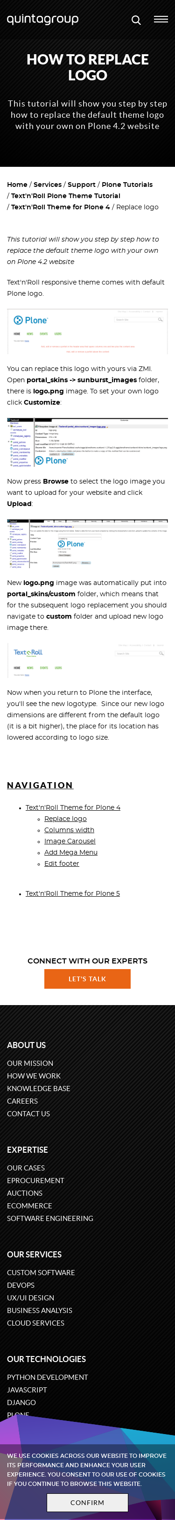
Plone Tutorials (127, 185)
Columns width (69, 830)
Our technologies (46, 1359)
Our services (34, 1254)
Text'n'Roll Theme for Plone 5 (73, 894)
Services (48, 185)
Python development (47, 1377)
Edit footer (61, 864)
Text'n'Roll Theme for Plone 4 (60, 207)
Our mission (30, 1063)
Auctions (24, 1193)
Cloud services (35, 1323)
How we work (34, 1076)
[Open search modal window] (136, 19)
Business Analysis (39, 1310)
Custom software (41, 1273)
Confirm (87, 1502)
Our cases (26, 1168)
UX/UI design (30, 1298)
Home (17, 185)
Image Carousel (70, 841)
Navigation (40, 785)
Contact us (28, 1114)
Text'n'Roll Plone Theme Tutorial (65, 196)
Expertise (27, 1150)
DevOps (21, 1285)
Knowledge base (38, 1088)
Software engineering (50, 1218)
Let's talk (88, 979)
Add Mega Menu (71, 852)
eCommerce (29, 1206)
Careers (22, 1101)
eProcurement (35, 1181)
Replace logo (65, 819)
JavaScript (27, 1390)
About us (26, 1045)
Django (21, 1402)
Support (82, 185)
